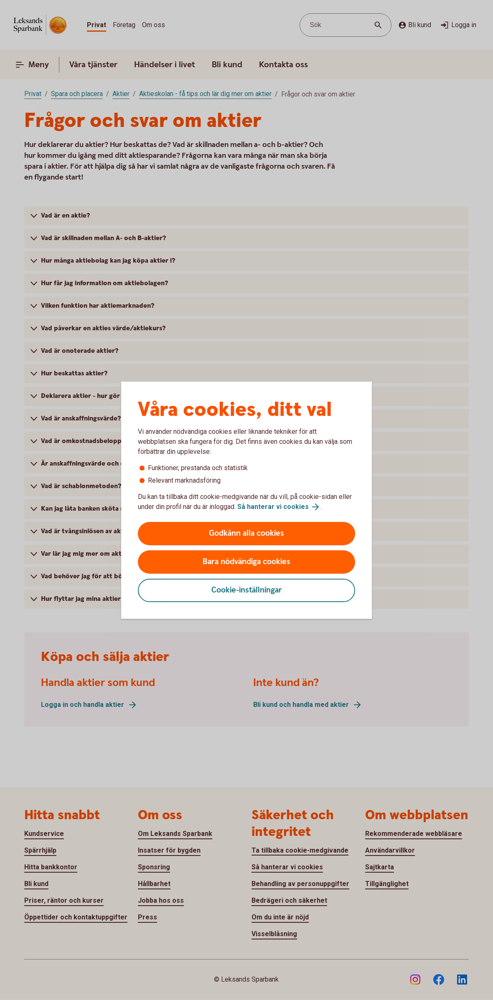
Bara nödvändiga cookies (246, 562)
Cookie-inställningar (246, 590)
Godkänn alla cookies (246, 533)
